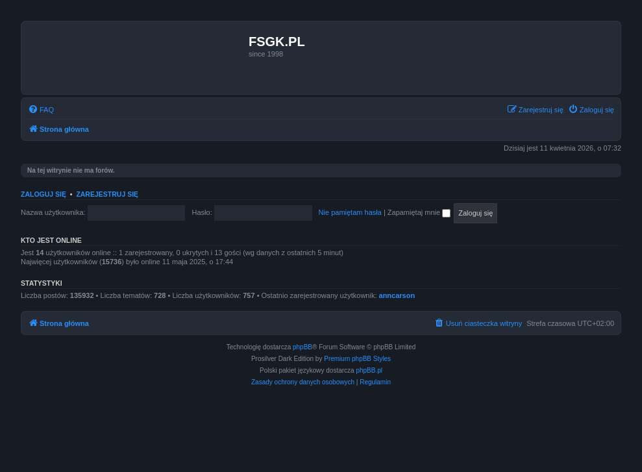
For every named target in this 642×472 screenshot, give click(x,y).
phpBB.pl (369, 370)
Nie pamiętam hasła (350, 212)
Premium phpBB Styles (357, 358)
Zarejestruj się (107, 194)
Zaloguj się (43, 194)
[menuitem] (41, 110)
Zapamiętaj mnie (419, 212)
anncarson (397, 295)
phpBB (302, 347)
